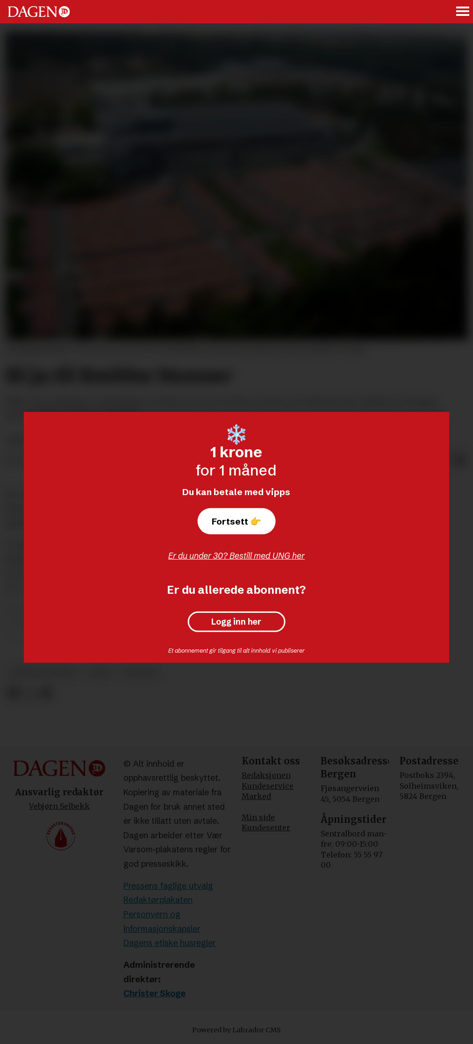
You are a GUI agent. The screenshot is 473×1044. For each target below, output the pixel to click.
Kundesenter (266, 827)
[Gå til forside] (38, 12)
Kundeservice (268, 786)
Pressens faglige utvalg (168, 885)
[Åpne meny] (463, 12)
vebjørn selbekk (43, 673)
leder (100, 673)
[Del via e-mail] (460, 461)
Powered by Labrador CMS (236, 1030)
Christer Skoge (154, 993)
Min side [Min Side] (258, 817)
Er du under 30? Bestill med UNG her (236, 555)
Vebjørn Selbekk (59, 806)
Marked (256, 796)
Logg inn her (236, 622)
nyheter (140, 673)
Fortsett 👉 (236, 521)
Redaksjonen (266, 775)
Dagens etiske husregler (169, 942)
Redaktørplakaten (158, 899)
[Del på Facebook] (13, 693)
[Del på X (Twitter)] (29, 693)
